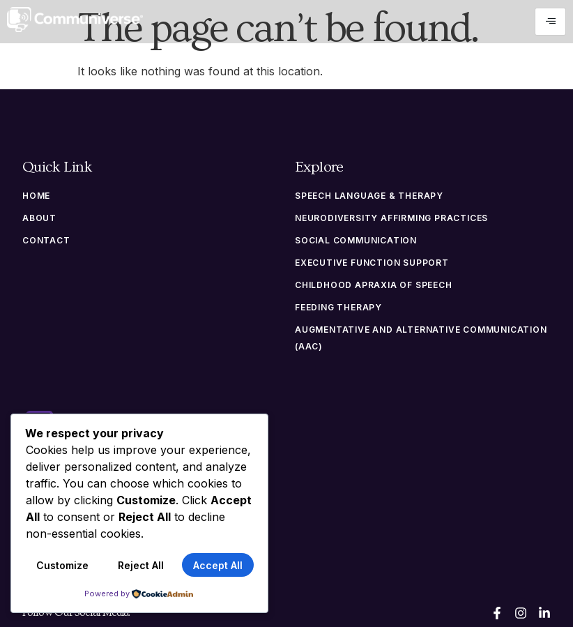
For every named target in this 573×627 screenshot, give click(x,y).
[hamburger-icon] (550, 22)
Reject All (141, 565)
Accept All (218, 565)
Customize (62, 565)
